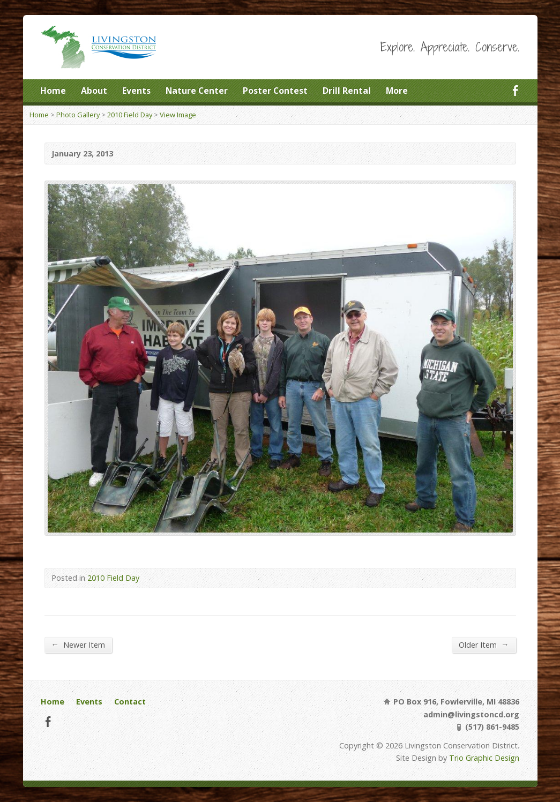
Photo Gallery (78, 114)
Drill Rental (347, 90)
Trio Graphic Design (484, 758)
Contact (130, 701)
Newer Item (78, 644)
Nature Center (197, 90)
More (397, 90)
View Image (178, 114)
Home (53, 90)
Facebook (515, 90)
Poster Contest (275, 90)
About (94, 90)
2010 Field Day (129, 114)
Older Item (484, 644)
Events (136, 90)
